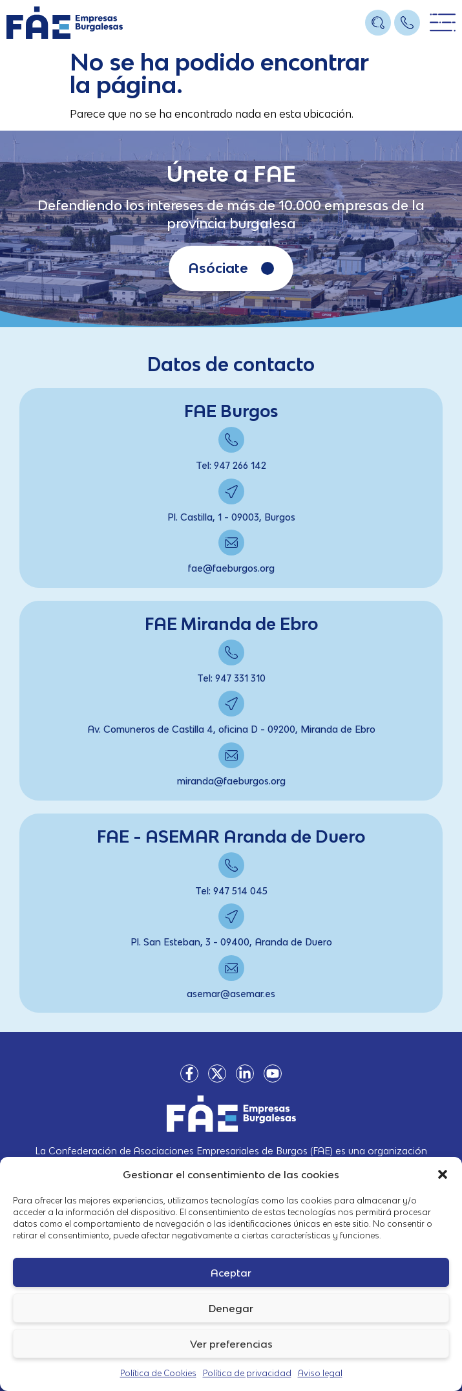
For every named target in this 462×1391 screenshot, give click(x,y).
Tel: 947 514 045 (231, 890)
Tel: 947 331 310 (231, 678)
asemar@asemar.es (231, 993)
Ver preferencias (231, 1344)
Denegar (231, 1308)
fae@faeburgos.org (231, 568)
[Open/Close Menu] (443, 23)
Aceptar (231, 1272)
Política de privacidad (247, 1373)
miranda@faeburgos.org (231, 780)
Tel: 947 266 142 (231, 465)
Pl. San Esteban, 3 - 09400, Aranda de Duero (231, 941)
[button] (442, 1174)
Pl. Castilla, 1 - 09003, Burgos (231, 517)
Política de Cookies (158, 1373)
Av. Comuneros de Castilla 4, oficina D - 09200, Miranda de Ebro (231, 729)
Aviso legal (320, 1373)
